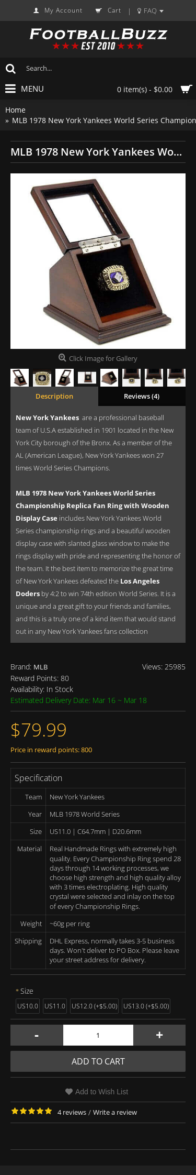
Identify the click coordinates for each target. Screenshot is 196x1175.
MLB (40, 667)
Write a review (115, 1112)
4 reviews (71, 1112)
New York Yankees (47, 417)
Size (26, 991)
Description (54, 396)
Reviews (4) (141, 396)
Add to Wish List (101, 1092)
